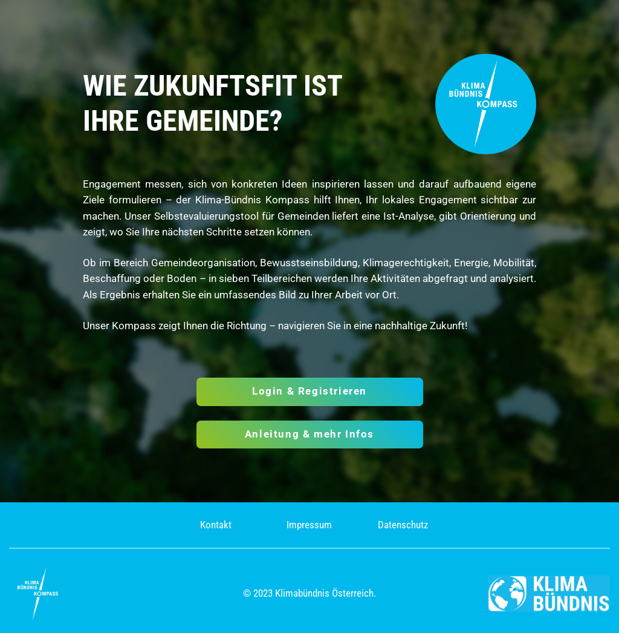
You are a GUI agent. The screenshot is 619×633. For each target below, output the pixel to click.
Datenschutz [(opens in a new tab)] (403, 525)
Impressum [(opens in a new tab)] (309, 525)
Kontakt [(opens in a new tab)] (216, 525)
